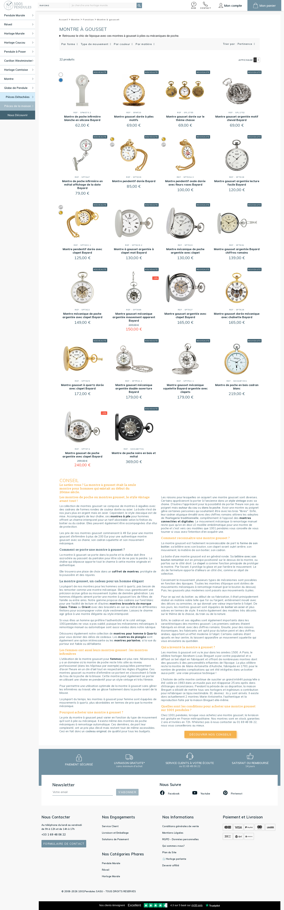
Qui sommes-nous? (173, 845)
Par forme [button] (68, 44)
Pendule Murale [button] (18, 15)
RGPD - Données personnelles (180, 839)
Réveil (105, 869)
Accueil (64, 19)
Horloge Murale (111, 876)
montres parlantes (127, 640)
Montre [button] (18, 79)
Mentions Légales (172, 832)
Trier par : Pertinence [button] (238, 44)
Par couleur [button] (122, 44)
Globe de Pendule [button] (18, 88)
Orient (86, 607)
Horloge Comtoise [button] (18, 69)
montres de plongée (132, 637)
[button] (193, 5)
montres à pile (120, 516)
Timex (72, 607)
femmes (116, 659)
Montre (76, 19)
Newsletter (63, 784)
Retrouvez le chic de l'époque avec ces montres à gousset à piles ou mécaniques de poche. (120, 36)
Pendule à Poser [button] (18, 51)
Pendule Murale (111, 863)
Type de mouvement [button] (95, 44)
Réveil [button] (18, 24)
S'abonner (127, 792)
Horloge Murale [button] (18, 33)
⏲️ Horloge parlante (174, 858)
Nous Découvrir (18, 115)
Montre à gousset (108, 19)
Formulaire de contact (63, 843)
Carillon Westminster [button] (18, 60)
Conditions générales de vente (180, 826)
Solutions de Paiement (115, 839)
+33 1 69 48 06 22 (53, 834)
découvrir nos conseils (210, 734)
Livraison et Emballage (115, 832)
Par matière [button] (144, 44)
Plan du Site (169, 852)
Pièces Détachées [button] (20, 97)
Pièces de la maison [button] (19, 106)
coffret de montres (125, 571)
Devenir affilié (170, 865)
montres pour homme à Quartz (135, 633)
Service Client (110, 826)
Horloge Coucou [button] (18, 42)
